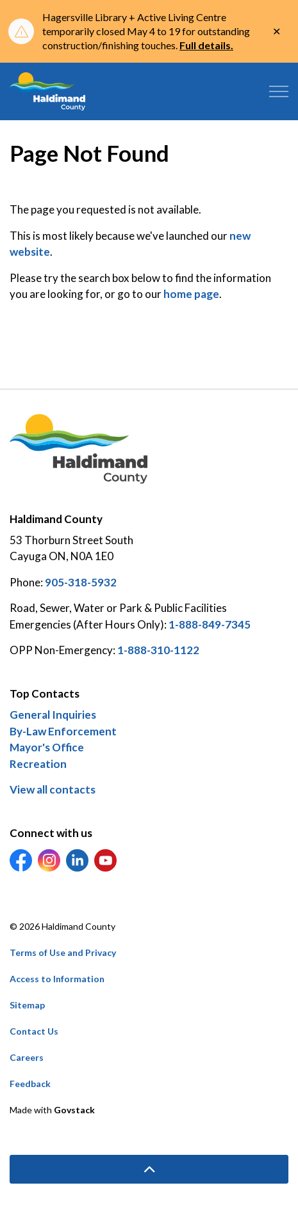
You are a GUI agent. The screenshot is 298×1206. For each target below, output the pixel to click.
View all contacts (52, 789)
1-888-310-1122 (158, 650)
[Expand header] (279, 91)
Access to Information (57, 978)
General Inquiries (53, 714)
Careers (27, 1057)
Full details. (206, 45)
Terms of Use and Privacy (63, 952)
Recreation (38, 764)
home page (191, 294)
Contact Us (34, 1031)
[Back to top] (149, 1169)
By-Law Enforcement (63, 731)
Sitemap (27, 1004)
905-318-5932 (81, 582)
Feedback (30, 1083)
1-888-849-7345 (210, 624)
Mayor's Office (47, 747)
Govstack (74, 1109)
